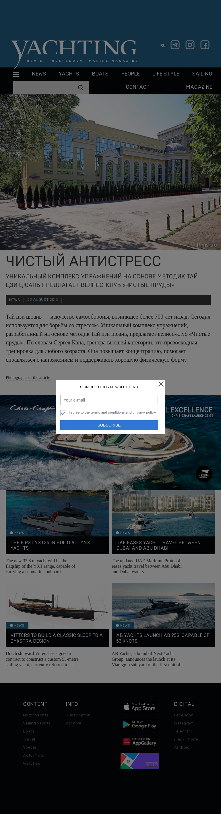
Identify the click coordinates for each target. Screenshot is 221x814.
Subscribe (109, 425)
